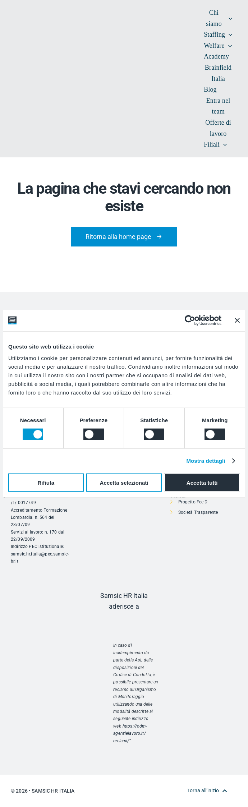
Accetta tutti (202, 482)
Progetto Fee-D (193, 501)
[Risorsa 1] (124, 622)
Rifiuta (45, 482)
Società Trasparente (198, 512)
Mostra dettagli (205, 461)
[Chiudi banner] (237, 320)
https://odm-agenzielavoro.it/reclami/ (130, 733)
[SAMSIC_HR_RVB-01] (21, 71)
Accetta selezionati (124, 482)
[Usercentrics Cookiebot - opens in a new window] (190, 320)
